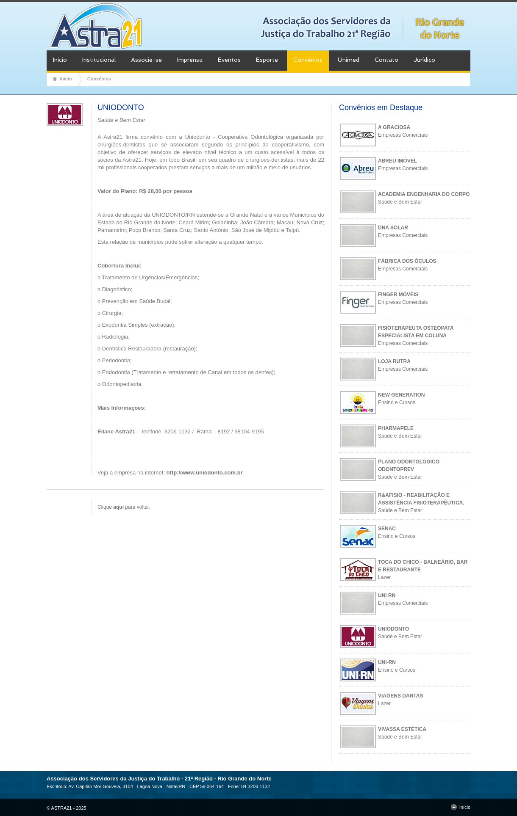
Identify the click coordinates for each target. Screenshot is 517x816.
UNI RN (386, 595)
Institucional (99, 59)
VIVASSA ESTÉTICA (402, 729)
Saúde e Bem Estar (400, 202)
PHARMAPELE (396, 428)
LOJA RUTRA (394, 361)
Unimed (348, 59)
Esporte (267, 59)
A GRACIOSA (394, 127)
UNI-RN (387, 662)
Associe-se (146, 59)
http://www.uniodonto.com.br (205, 472)
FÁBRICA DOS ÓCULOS (407, 261)
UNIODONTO (393, 629)
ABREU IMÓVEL (397, 161)
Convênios (307, 59)
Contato (386, 59)
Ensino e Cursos (396, 402)
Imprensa (190, 59)
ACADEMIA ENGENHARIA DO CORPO (424, 194)
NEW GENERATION (401, 395)
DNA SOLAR (393, 228)
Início (60, 59)
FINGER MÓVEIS (398, 295)
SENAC (387, 529)
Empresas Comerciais (403, 135)
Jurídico (424, 59)
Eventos (229, 59)
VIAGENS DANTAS (400, 696)
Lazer (384, 577)
